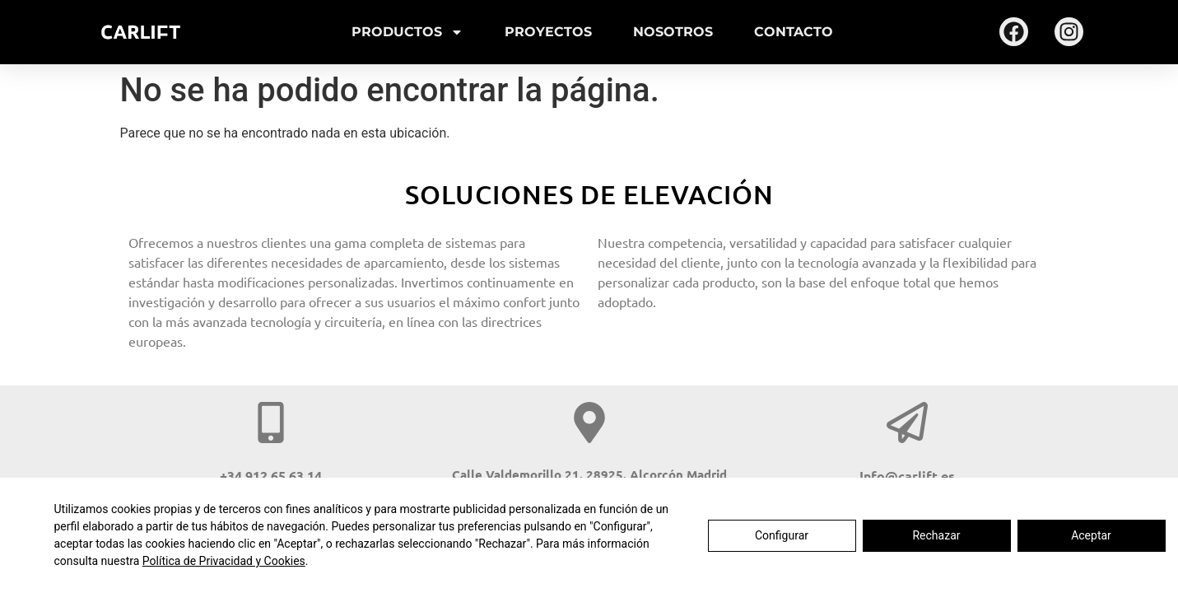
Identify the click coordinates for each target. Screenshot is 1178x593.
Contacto (793, 32)
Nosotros (673, 32)
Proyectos (548, 32)
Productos (407, 32)
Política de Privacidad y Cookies (223, 560)
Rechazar (936, 535)
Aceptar (1091, 535)
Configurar (781, 535)
